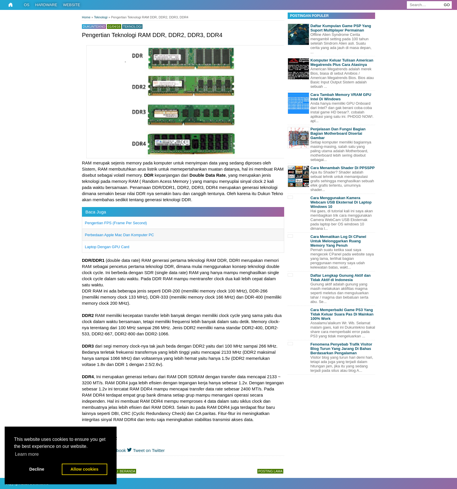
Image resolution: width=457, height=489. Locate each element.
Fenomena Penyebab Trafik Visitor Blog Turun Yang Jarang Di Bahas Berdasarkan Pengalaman (341, 348)
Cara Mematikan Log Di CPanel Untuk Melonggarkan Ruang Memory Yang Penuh (338, 241)
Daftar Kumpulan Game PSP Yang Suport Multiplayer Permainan (340, 28)
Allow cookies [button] (85, 469)
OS (26, 5)
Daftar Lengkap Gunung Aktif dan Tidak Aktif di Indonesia (340, 277)
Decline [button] (36, 469)
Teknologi (132, 26)
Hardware (46, 5)
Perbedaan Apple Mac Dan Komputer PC (119, 235)
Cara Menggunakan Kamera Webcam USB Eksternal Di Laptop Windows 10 (341, 202)
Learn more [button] (27, 454)
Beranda (127, 471)
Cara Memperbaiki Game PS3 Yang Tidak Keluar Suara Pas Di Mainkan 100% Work (342, 314)
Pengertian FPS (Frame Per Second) (116, 223)
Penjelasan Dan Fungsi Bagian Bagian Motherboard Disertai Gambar (337, 133)
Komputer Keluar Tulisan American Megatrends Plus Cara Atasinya (341, 62)
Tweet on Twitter (146, 450)
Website (71, 5)
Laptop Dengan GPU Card (107, 247)
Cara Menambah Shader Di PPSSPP (342, 168)
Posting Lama (270, 471)
